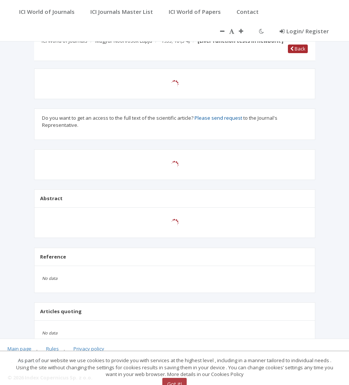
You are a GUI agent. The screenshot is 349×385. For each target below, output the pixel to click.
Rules (52, 348)
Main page (19, 348)
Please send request (218, 117)
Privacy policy (88, 348)
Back (298, 48)
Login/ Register (304, 31)
